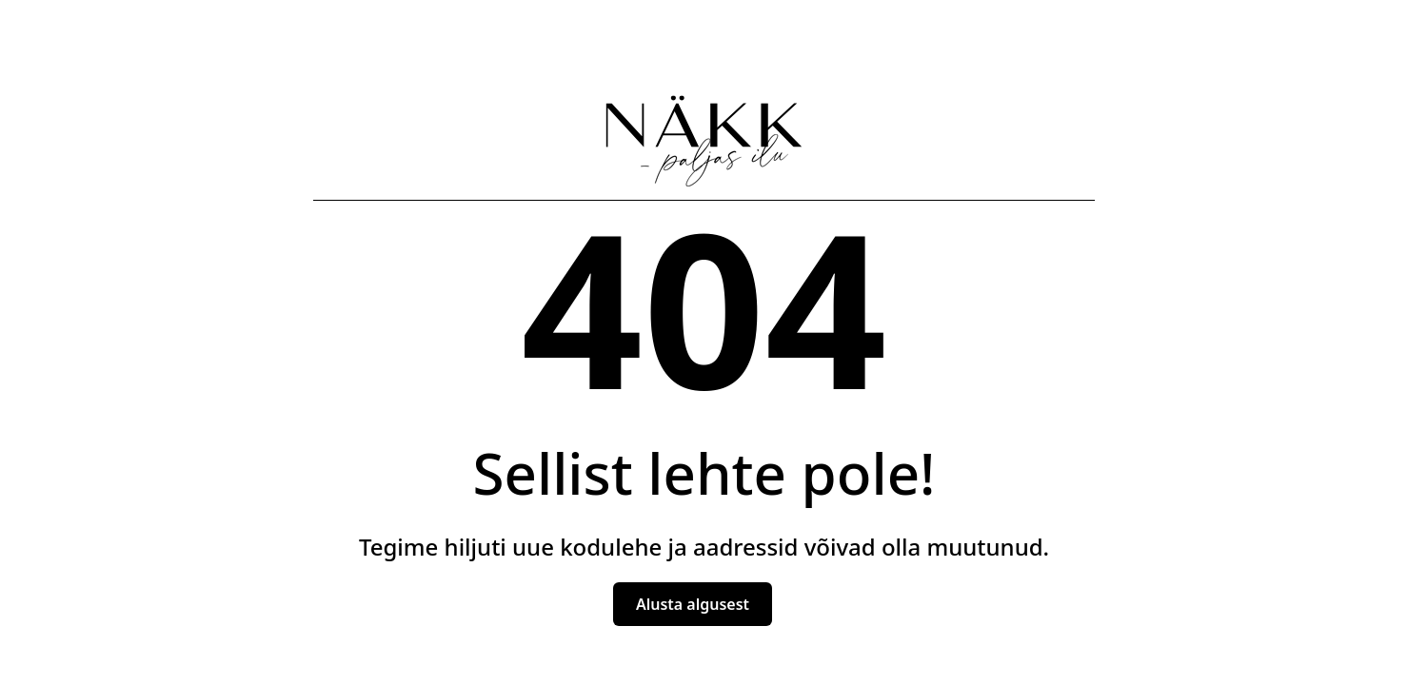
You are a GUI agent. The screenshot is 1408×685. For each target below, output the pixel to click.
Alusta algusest (692, 604)
